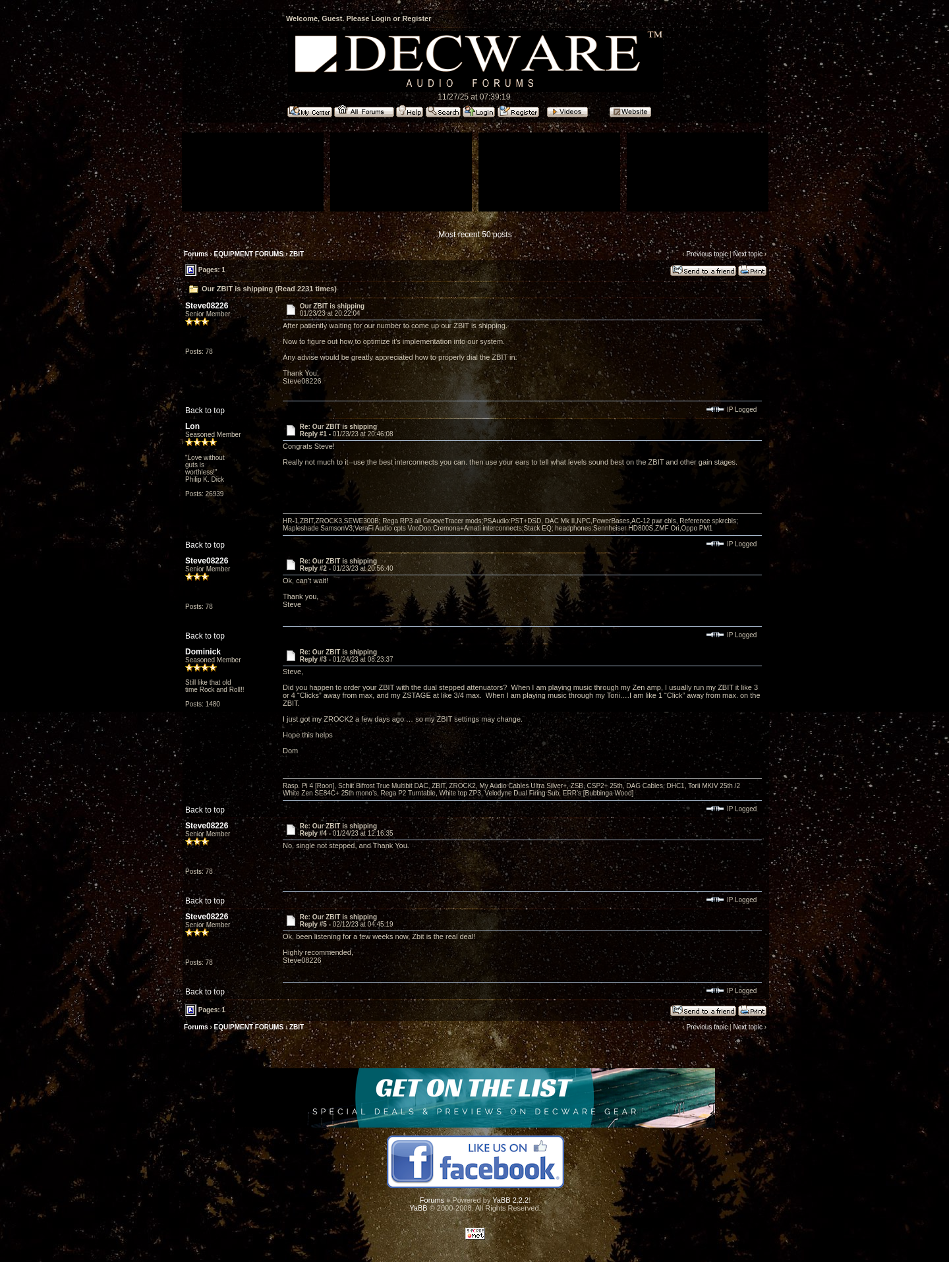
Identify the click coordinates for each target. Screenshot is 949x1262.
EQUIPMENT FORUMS (249, 254)
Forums (196, 254)
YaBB (418, 1208)
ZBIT (296, 254)
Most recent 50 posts (474, 234)
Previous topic (707, 254)
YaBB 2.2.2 (510, 1200)
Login (381, 18)
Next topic (747, 254)
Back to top (205, 410)
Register (416, 18)
